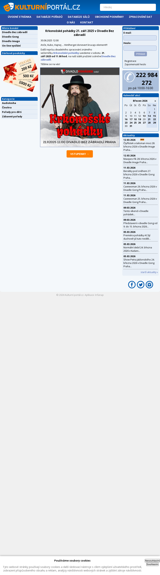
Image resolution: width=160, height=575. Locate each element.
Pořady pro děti (12, 112)
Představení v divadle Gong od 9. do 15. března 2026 (140, 224)
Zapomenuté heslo (135, 64)
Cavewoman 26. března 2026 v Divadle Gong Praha (140, 188)
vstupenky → (79, 154)
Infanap (99, 295)
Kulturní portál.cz (74, 295)
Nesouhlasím (152, 560)
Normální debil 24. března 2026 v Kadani (137, 249)
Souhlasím (152, 564)
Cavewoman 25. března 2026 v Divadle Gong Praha (140, 200)
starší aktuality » (149, 272)
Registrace (130, 61)
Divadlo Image (11, 41)
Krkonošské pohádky (66, 53)
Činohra (7, 107)
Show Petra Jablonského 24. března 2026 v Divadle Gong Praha (139, 263)
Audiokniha (9, 103)
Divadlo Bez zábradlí (14, 32)
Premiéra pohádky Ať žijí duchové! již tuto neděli (136, 237)
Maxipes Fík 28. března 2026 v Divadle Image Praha (139, 160)
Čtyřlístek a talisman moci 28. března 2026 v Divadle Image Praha (139, 146)
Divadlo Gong (10, 36)
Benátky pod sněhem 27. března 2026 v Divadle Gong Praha (138, 174)
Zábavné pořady (12, 116)
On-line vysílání (11, 45)
